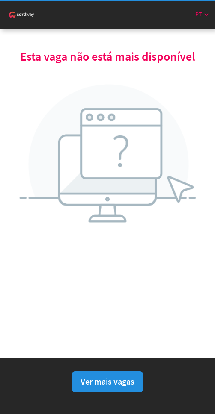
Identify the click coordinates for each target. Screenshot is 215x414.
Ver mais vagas (107, 381)
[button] (202, 14)
